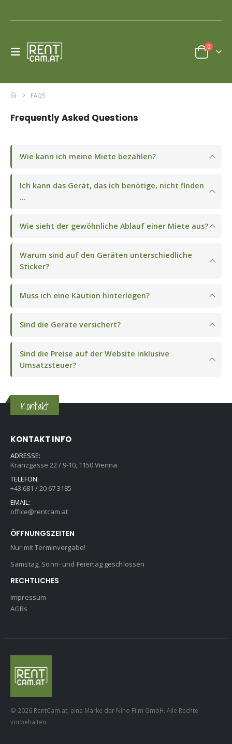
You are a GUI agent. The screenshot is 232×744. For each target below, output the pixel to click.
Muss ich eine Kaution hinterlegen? (85, 295)
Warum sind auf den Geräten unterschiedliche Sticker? (106, 260)
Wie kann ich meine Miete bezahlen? (88, 156)
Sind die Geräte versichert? (70, 324)
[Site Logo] (47, 52)
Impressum (28, 597)
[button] (18, 52)
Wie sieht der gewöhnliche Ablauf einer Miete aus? (114, 226)
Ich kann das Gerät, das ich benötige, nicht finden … (112, 191)
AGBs (19, 608)
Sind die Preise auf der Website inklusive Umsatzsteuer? (94, 359)
